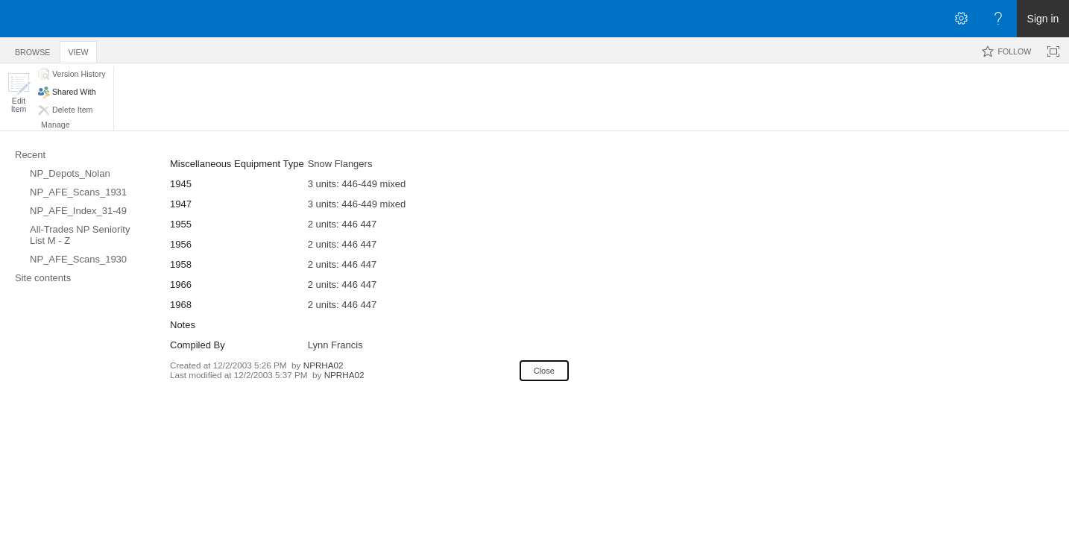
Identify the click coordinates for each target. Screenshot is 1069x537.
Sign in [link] (1043, 19)
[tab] (32, 49)
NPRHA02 (323, 365)
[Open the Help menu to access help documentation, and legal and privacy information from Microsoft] (998, 18)
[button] (18, 93)
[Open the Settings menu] (961, 18)
